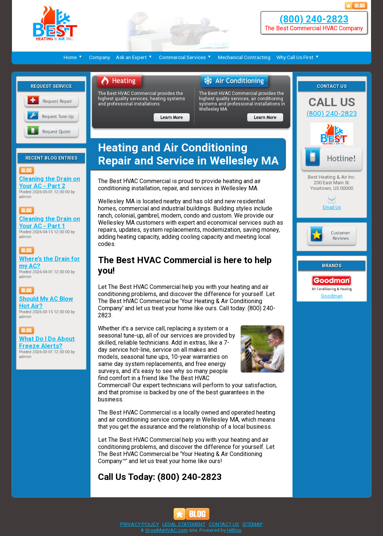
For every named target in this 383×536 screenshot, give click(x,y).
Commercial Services (185, 57)
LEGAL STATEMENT (183, 524)
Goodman (331, 293)
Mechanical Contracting (244, 57)
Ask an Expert (134, 57)
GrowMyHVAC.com (166, 530)
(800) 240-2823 (314, 19)
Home (73, 57)
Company (99, 57)
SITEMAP (252, 524)
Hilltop (234, 530)
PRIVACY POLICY (139, 524)
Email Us (332, 207)
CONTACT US (224, 524)
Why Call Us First (298, 57)
